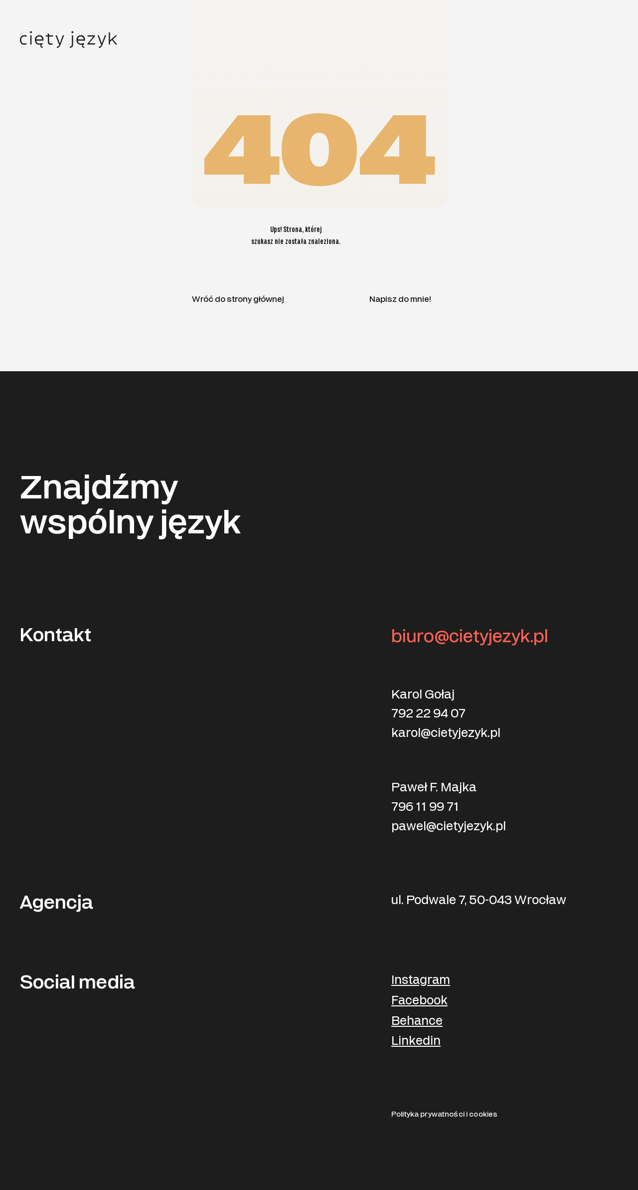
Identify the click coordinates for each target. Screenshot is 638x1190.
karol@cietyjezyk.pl (445, 732)
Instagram (420, 980)
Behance (417, 1021)
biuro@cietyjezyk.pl (469, 636)
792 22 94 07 (428, 713)
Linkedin (416, 1041)
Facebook (419, 1000)
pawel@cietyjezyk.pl (448, 826)
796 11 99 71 (425, 806)
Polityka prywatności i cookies (444, 1114)
